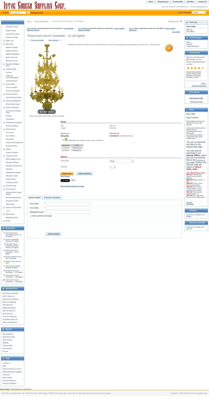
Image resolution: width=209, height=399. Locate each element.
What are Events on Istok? (12, 369)
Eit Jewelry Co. (8, 313)
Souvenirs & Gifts (12, 201)
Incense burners (11, 146)
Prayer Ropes (11, 179)
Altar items (9, 44)
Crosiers (9, 116)
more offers (176, 32)
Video (8, 211)
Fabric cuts (10, 41)
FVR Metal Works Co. (10, 319)
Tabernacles (10, 204)
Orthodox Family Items (14, 166)
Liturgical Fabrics (12, 156)
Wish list (189, 30)
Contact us (6, 363)
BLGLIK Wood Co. (9, 311)
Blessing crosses (12, 61)
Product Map (178, 1)
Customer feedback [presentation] (52, 198)
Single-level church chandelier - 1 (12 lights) (14, 271)
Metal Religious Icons (13, 159)
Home (29, 21)
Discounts (6, 375)
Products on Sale (12, 27)
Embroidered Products (14, 122)
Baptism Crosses (12, 47)
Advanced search (37, 12)
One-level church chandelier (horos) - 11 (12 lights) (14, 234)
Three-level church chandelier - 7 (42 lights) (14, 280)
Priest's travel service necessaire (194, 184)
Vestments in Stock (12, 34)
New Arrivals (7, 348)
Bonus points (7, 377)
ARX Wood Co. (8, 305)
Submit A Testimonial (199, 86)
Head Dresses (11, 129)
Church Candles (11, 87)
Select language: (192, 12)
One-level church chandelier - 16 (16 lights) (12, 252)
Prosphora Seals (12, 182)
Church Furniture (12, 94)
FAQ (4, 366)
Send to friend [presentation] (34, 198)
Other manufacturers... (11, 322)
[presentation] (60, 223)
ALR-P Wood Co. (9, 296)
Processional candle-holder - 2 (194, 193)
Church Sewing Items (13, 101)
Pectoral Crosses (12, 176)
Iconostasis (10, 139)
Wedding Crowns (12, 217)
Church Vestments (12, 107)
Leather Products (12, 152)
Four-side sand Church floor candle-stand (195, 196)
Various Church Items (13, 207)
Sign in (188, 42)
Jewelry (8, 149)
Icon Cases (10, 132)
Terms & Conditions (9, 383)
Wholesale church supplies (12, 372)
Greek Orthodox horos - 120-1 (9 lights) (14, 257)
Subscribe (189, 204)
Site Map (190, 1)
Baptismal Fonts (11, 57)
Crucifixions (10, 119)
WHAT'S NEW (11, 31)
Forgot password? (192, 46)
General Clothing (12, 126)
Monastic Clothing (12, 162)
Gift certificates (8, 334)
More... (203, 83)
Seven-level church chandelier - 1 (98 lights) (14, 276)
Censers (9, 72)
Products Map (7, 345)
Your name (34, 204)
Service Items (11, 189)
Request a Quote (196, 102)
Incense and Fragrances (14, 142)
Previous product (36, 40)
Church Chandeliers (41, 21)
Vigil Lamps (10, 214)
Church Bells (10, 84)
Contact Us (202, 1)
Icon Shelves (10, 136)
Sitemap (5, 343)
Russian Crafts (11, 186)
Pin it (73, 180)
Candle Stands (11, 69)
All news (189, 202)
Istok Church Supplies (10, 293)
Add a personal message (41, 216)
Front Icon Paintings (10, 316)
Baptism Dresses (12, 51)
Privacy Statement (9, 380)
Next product (54, 40)
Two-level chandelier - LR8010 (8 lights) (13, 267)
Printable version (173, 21)
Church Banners (11, 81)
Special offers (7, 340)
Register (189, 44)
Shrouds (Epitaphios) (13, 197)
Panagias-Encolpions (13, 172)
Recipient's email (36, 212)
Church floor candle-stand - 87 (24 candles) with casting (193, 188)
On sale (5, 351)
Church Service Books (14, 97)
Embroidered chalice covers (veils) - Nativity (194, 176)
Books (8, 221)
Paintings (9, 169)
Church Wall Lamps (13, 104)
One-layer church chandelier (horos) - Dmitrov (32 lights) (12, 245)
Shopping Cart (163, 1)
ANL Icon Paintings (9, 302)
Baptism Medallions (13, 54)
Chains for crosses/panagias (12, 76)
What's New (191, 146)
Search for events (9, 337)
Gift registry (190, 31)
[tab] (34, 198)
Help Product (65, 176)
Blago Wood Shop (9, 308)
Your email (34, 208)
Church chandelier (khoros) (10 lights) (12, 240)
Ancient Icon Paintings (10, 299)
